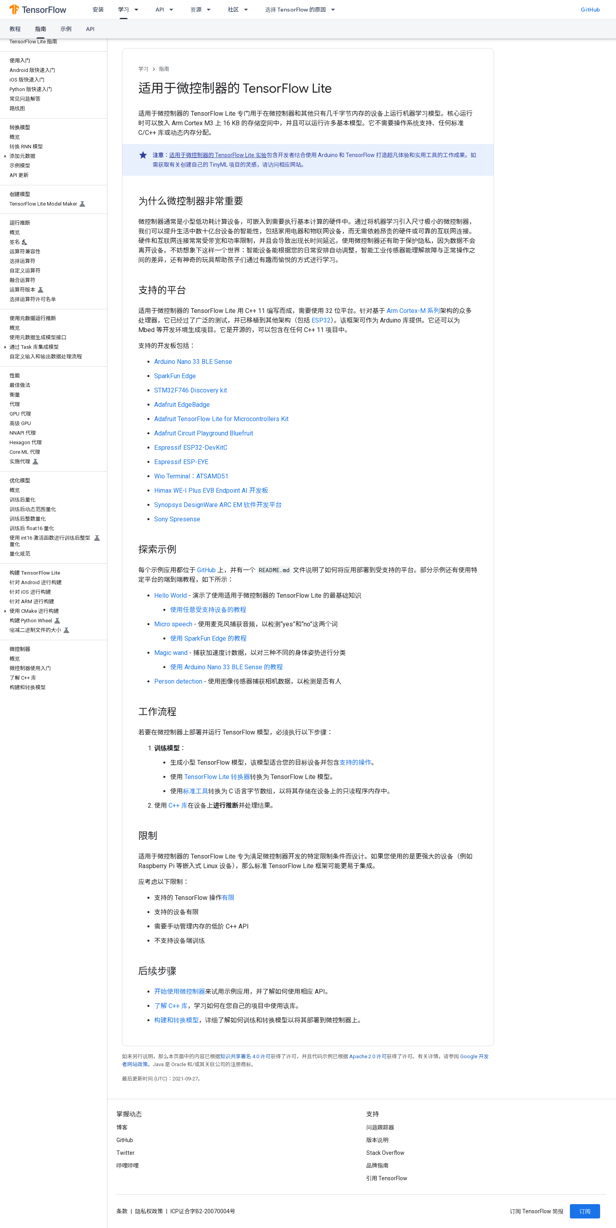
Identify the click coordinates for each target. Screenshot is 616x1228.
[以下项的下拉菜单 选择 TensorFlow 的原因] (335, 9)
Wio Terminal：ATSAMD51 (191, 476)
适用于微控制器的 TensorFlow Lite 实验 (218, 155)
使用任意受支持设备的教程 (208, 610)
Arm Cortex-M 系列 (413, 311)
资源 (195, 9)
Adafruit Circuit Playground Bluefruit (203, 433)
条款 (122, 1211)
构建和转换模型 (176, 1020)
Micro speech (173, 624)
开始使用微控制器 (179, 991)
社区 (233, 9)
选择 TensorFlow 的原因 (295, 9)
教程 (15, 29)
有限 (228, 898)
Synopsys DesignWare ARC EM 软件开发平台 (218, 505)
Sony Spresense (177, 519)
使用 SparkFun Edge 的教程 (208, 638)
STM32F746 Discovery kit (190, 390)
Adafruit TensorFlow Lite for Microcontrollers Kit (221, 419)
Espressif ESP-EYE (181, 462)
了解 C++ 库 (171, 1006)
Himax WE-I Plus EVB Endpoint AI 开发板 (211, 490)
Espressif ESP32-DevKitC (190, 447)
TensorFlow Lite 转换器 (217, 777)
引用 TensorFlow (387, 1178)
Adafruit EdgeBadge (182, 404)
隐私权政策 (149, 1211)
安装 (98, 9)
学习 (143, 69)
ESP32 (321, 320)
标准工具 (195, 791)
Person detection (178, 681)
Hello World (170, 595)
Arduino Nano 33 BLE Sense (193, 361)
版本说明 (377, 1140)
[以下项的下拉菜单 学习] (138, 9)
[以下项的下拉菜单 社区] (248, 9)
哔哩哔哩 (127, 1165)
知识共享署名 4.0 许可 (245, 1056)
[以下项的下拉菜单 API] (173, 9)
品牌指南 (377, 1165)
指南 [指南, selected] (40, 29)
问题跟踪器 (380, 1127)
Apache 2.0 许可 (368, 1056)
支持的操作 (355, 762)
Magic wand (171, 653)
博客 (122, 1127)
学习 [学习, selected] (123, 9)
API (159, 9)
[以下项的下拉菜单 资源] (211, 9)
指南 (164, 69)
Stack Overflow (385, 1153)
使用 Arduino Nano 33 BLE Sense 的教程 (226, 667)
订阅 (585, 1211)
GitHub (590, 9)
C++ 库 (178, 805)
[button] (52, 156)
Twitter (125, 1153)
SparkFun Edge (175, 376)
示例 (66, 29)
